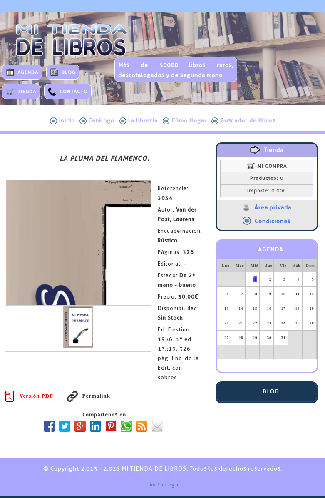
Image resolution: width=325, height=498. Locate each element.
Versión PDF (28, 396)
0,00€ (266, 191)
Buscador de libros (243, 120)
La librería (138, 120)
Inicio (62, 120)
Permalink (88, 396)
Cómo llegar (185, 120)
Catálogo (96, 120)
